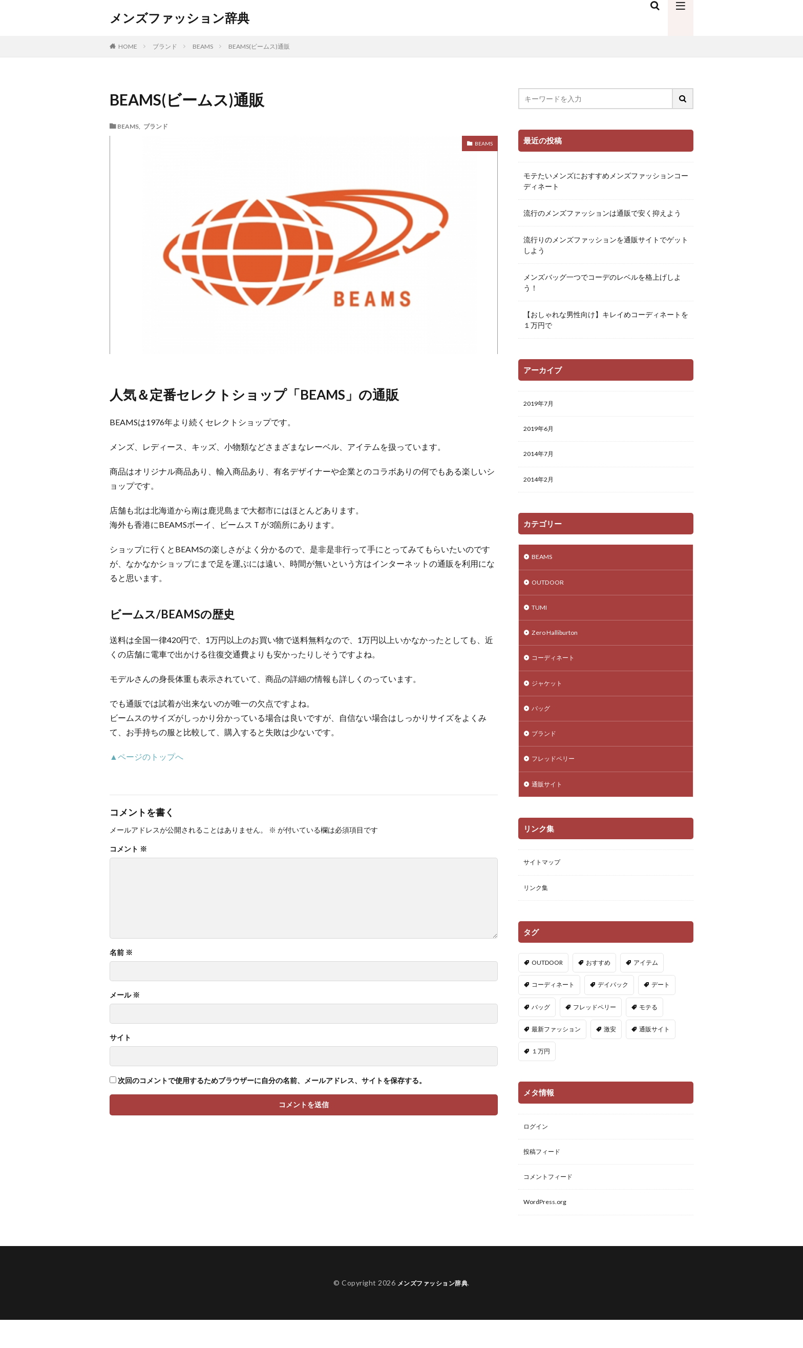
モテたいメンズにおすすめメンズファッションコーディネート (605, 181)
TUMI (541, 617)
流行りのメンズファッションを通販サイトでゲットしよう (605, 245)
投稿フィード (544, 1176)
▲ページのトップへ (146, 756)
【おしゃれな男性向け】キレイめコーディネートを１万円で (605, 319)
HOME (127, 46)
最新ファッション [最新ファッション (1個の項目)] (556, 1051)
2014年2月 (540, 484)
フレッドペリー (557, 777)
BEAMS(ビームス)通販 (259, 46)
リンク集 (537, 909)
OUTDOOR (551, 590)
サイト (120, 1037)
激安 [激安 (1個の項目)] (610, 1051)
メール (125, 995)
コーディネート (557, 670)
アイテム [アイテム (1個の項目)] (645, 985)
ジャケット (549, 697)
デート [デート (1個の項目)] (660, 1007)
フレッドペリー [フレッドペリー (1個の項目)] (594, 1029)
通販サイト (549, 803)
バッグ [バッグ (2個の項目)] (541, 1029)
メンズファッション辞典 (179, 18)
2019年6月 (540, 431)
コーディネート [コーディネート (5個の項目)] (553, 1007)
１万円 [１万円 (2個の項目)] (541, 1073)
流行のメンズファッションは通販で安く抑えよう (602, 213)
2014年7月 (540, 457)
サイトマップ (544, 883)
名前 (121, 952)
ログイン (537, 1150)
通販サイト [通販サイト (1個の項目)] (654, 1051)
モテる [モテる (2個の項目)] (648, 1029)
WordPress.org (547, 1230)
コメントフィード (552, 1203)
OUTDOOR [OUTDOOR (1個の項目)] (547, 985)
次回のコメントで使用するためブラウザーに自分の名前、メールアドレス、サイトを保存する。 (272, 1080)
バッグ (542, 723)
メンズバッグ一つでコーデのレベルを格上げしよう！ (602, 282)
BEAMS (203, 46)
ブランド (165, 46)
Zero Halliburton (558, 643)
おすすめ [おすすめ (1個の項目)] (598, 985)
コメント (128, 849)
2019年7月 (540, 404)
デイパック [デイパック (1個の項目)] (613, 1007)
